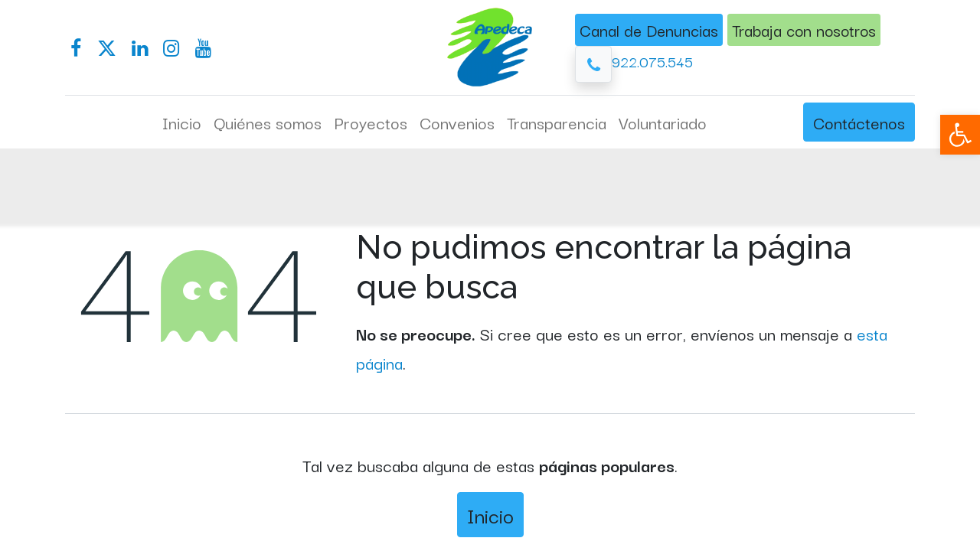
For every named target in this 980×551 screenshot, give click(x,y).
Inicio (490, 514)
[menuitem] (181, 122)
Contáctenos (859, 122)
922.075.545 (652, 61)
